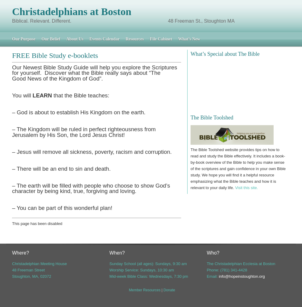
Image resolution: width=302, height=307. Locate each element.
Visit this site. (246, 187)
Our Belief (50, 39)
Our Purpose (23, 39)
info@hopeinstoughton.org (242, 276)
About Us (74, 39)
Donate (169, 290)
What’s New (189, 39)
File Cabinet (161, 39)
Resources (135, 39)
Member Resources (145, 290)
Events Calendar (104, 39)
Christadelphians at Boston (71, 11)
